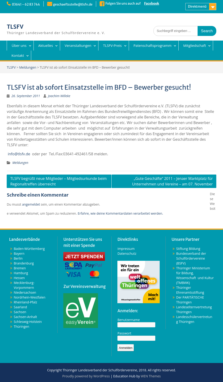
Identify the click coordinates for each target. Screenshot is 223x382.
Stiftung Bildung (188, 248)
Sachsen (20, 312)
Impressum (125, 248)
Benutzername (128, 320)
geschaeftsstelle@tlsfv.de (74, 4)
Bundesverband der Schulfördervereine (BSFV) (191, 258)
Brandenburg (24, 263)
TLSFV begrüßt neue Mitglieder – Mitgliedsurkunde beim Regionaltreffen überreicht (58, 181)
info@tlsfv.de (19, 153)
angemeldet (31, 204)
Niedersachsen (25, 292)
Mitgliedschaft (194, 45)
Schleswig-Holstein (28, 321)
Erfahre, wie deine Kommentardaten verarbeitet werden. (120, 213)
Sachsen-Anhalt (25, 317)
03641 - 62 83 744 (26, 4)
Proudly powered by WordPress (86, 376)
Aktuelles (45, 45)
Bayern (19, 253)
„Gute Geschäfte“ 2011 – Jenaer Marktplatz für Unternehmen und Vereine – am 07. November (172, 181)
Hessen (19, 278)
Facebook (152, 3)
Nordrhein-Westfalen (29, 297)
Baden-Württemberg (29, 248)
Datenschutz (126, 253)
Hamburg (21, 273)
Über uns (19, 45)
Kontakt (17, 55)
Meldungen (27, 67)
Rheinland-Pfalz (25, 302)
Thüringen (21, 326)
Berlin (18, 258)
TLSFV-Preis (112, 45)
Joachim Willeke (59, 96)
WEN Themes (151, 376)
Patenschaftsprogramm (152, 45)
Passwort (124, 333)
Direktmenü (197, 6)
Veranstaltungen (78, 45)
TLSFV (15, 26)
